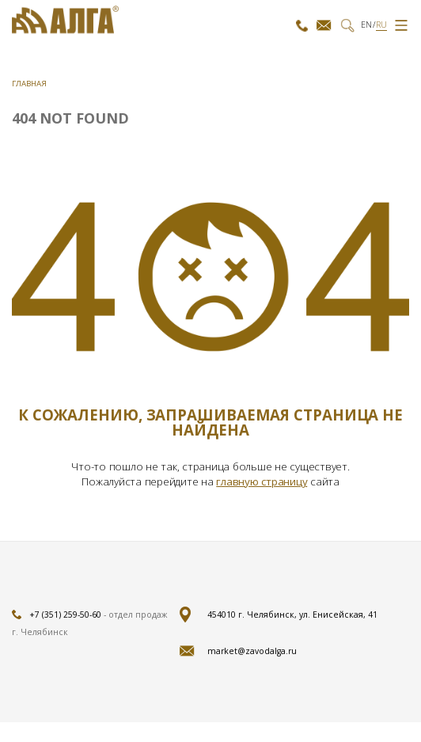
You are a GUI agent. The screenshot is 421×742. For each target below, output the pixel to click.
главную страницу (261, 481)
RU (381, 25)
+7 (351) (301, 25)
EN (366, 25)
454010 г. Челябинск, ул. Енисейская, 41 (292, 614)
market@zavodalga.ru (324, 25)
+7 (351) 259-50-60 (65, 614)
